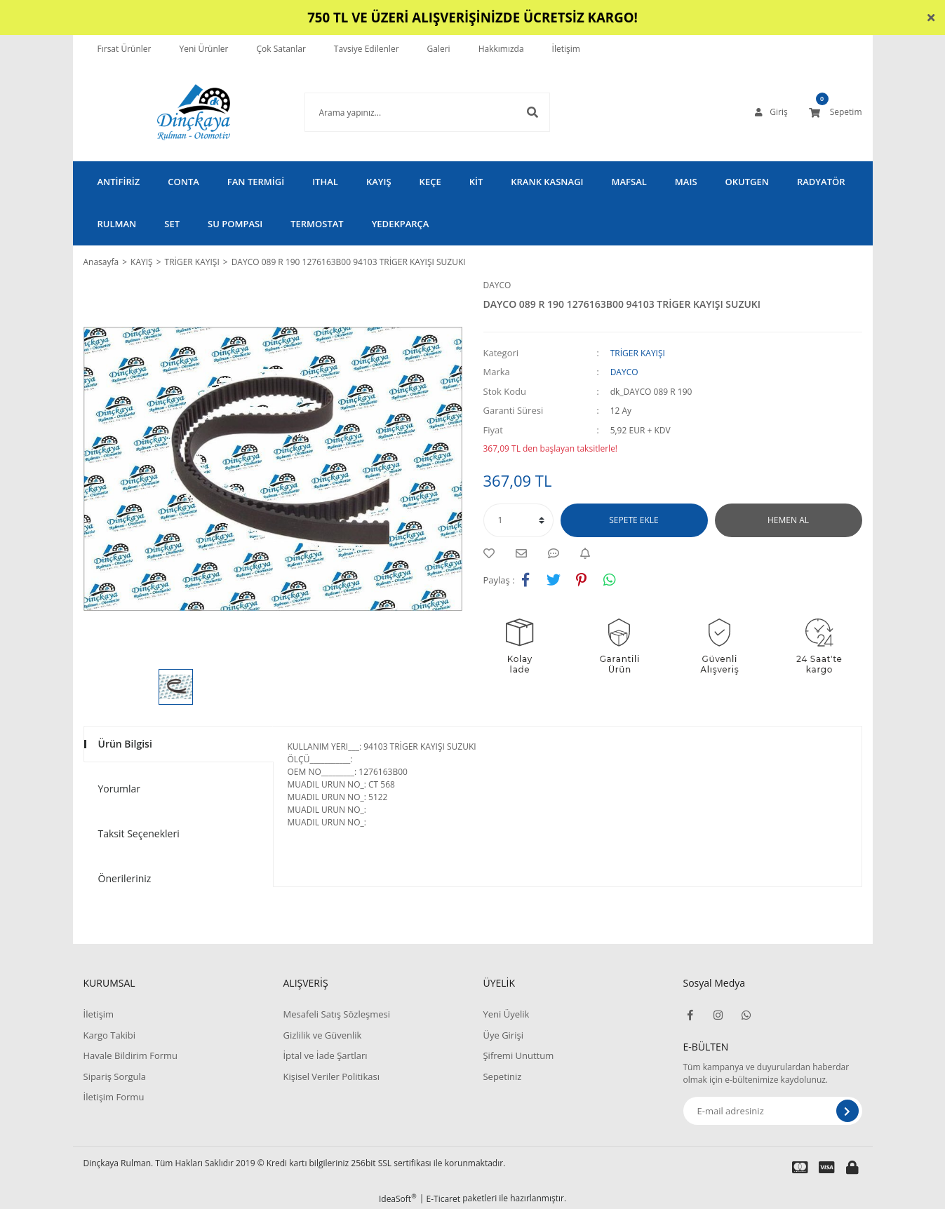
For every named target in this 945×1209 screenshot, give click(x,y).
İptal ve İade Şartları (325, 1055)
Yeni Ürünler (203, 49)
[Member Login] (771, 112)
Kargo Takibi (109, 1035)
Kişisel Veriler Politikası (331, 1076)
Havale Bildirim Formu (130, 1055)
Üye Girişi (503, 1035)
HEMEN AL (788, 520)
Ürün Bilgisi (125, 743)
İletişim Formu (114, 1096)
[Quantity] (518, 520)
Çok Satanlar (280, 49)
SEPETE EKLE (633, 520)
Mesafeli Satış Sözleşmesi (336, 1014)
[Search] (406, 112)
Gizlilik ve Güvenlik (322, 1035)
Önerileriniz (125, 878)
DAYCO (497, 285)
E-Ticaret (444, 1199)
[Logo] (172, 112)
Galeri (438, 49)
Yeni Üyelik (506, 1014)
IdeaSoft (398, 1199)
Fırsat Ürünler (125, 49)
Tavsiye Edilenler (366, 49)
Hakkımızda (501, 49)
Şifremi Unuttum (518, 1055)
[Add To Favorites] (492, 553)
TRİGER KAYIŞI (637, 353)
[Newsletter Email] (772, 1111)
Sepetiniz (502, 1076)
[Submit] (847, 1111)
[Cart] (835, 112)
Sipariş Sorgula (115, 1076)
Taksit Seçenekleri (139, 833)
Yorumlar (119, 788)
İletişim (566, 49)
